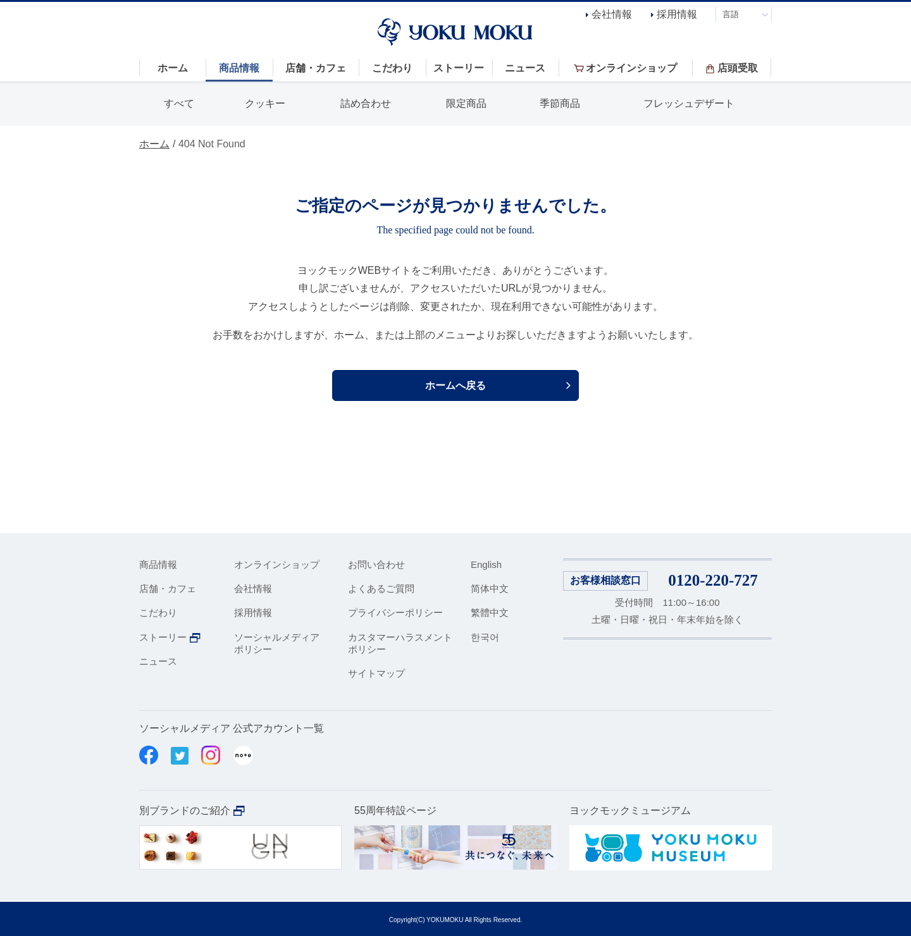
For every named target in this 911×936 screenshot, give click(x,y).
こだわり (158, 612)
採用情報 (677, 14)
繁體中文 (490, 612)
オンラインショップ (276, 564)
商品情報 (158, 564)
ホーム (154, 144)
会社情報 (612, 14)
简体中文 (490, 588)
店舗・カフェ (167, 588)
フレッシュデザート (688, 103)
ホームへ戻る (455, 385)
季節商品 (560, 103)
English (486, 564)
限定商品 (466, 103)
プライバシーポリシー (395, 612)
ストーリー (163, 637)
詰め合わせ (365, 103)
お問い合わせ (376, 564)
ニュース (158, 661)
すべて (179, 103)
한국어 (485, 637)
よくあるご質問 (381, 588)
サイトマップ (376, 673)
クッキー (265, 103)
